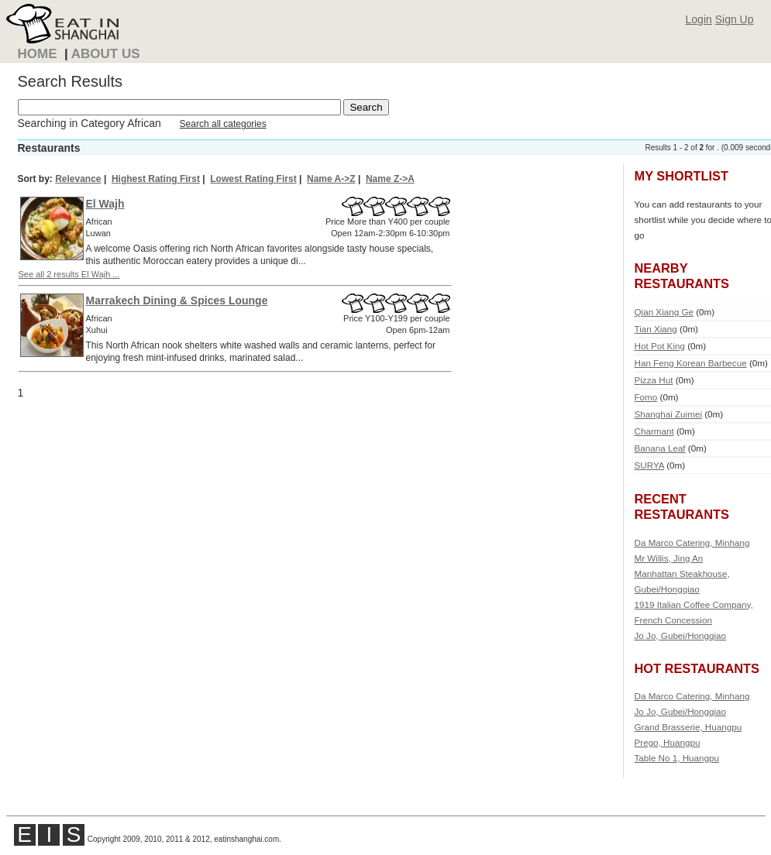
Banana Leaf (660, 448)
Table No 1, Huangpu (677, 758)
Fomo (646, 397)
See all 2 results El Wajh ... (69, 274)
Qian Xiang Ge (664, 312)
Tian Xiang (656, 329)
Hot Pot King (660, 346)
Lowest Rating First (253, 178)
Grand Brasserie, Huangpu (688, 727)
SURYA (649, 465)
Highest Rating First (156, 178)
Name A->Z (331, 178)
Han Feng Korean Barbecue (691, 363)
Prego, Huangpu (667, 742)
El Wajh (105, 203)
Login (699, 19)
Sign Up (734, 19)
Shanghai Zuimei (668, 414)
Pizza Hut (654, 380)
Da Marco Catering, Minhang (692, 542)
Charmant (654, 431)
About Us (105, 53)
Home (37, 53)
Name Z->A (390, 178)
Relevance (78, 178)
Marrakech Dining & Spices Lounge (177, 300)
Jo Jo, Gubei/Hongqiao (681, 635)
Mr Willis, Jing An (669, 558)
